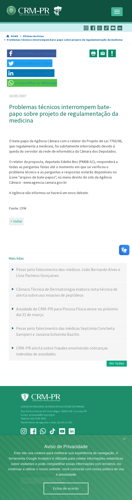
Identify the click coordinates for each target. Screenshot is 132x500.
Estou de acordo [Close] (66, 488)
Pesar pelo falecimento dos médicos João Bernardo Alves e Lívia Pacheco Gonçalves (68, 272)
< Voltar (16, 221)
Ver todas (116, 363)
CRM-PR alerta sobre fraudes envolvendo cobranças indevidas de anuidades (62, 350)
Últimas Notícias (33, 36)
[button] (31, 53)
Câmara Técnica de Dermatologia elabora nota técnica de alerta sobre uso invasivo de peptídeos (66, 292)
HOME (14, 36)
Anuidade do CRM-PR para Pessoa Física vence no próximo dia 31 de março (67, 311)
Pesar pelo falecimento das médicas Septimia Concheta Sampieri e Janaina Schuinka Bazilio (65, 331)
